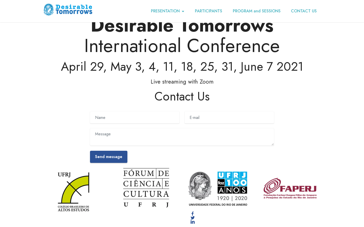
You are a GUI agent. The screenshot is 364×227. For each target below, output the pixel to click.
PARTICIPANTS (208, 11)
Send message (108, 157)
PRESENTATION (165, 11)
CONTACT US (304, 11)
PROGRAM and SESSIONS (257, 11)
